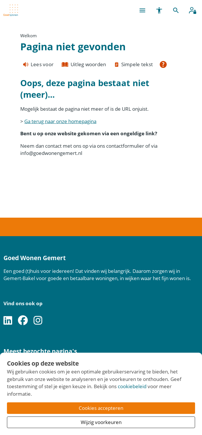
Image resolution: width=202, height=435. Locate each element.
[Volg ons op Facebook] (23, 320)
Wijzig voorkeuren (101, 422)
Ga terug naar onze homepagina (60, 121)
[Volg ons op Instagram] (38, 320)
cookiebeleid (132, 386)
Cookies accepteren (101, 408)
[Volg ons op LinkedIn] (7, 320)
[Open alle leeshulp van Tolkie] (163, 64)
